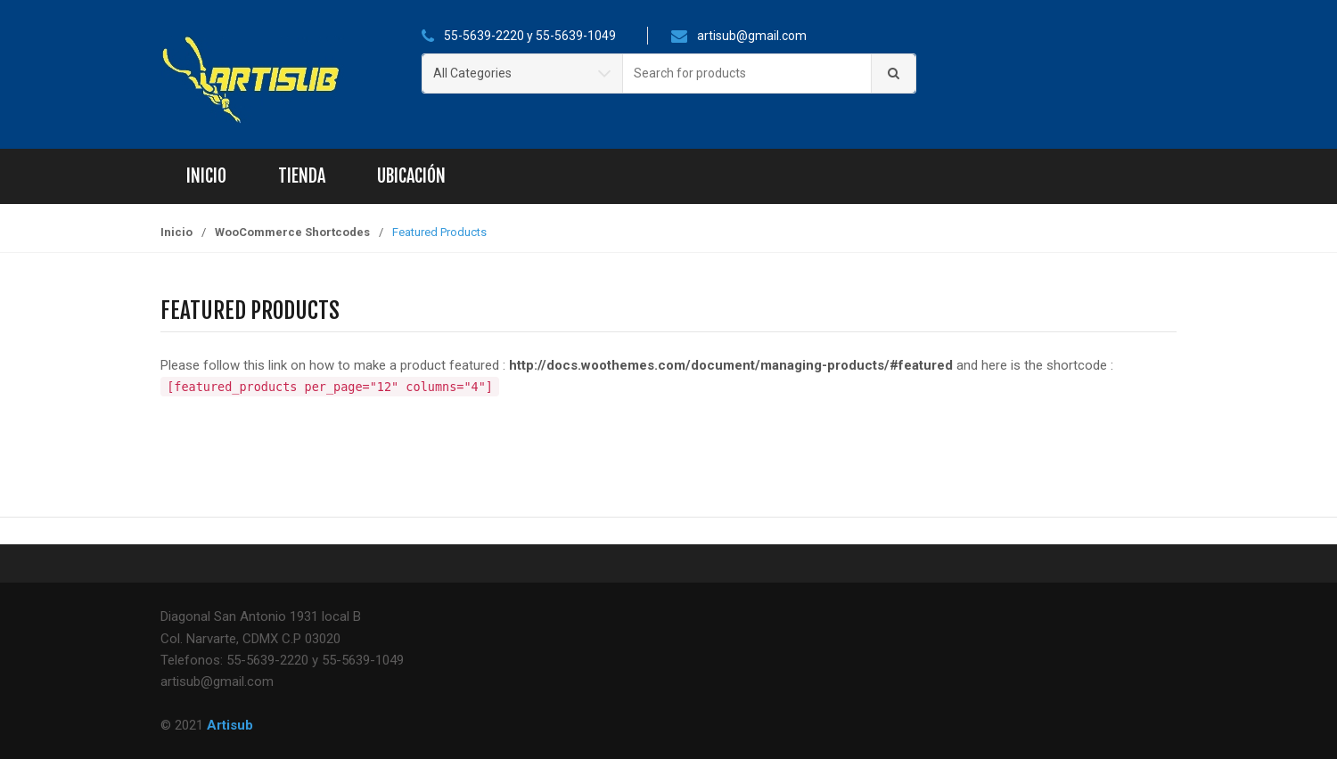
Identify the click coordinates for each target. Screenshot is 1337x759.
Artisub (230, 725)
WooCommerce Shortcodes (292, 232)
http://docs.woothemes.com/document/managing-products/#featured (731, 365)
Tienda (301, 176)
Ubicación (411, 176)
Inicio (206, 176)
